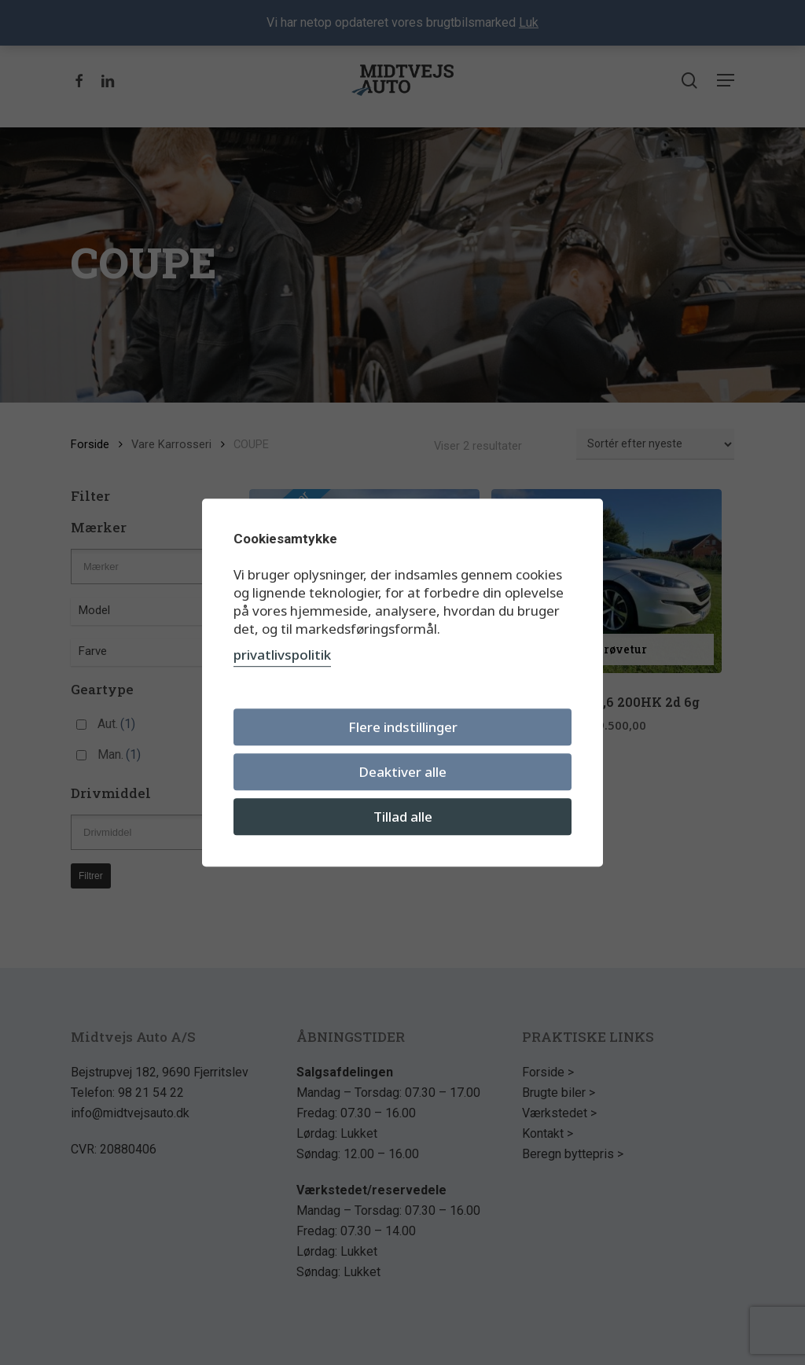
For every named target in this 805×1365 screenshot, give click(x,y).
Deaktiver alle (402, 772)
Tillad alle (402, 817)
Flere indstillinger (403, 727)
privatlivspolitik (282, 655)
